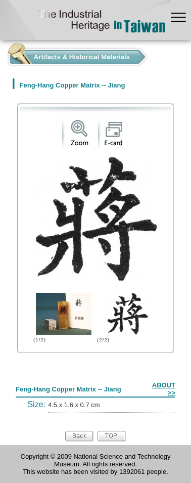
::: (3, 54)
